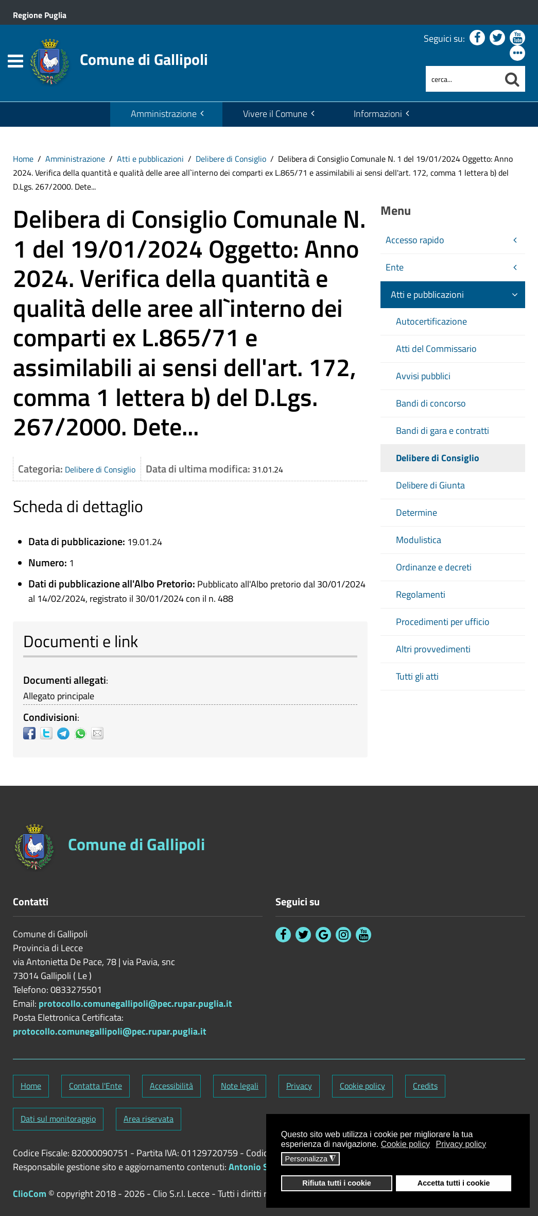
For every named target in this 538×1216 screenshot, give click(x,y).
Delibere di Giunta (430, 485)
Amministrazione (164, 114)
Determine (416, 512)
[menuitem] (166, 114)
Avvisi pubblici (423, 376)
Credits (425, 1085)
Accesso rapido (415, 240)
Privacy (299, 1085)
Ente (395, 267)
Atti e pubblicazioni (150, 159)
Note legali (239, 1085)
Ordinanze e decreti (434, 567)
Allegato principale (58, 696)
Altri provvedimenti (433, 649)
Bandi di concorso (431, 403)
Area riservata (148, 1118)
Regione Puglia (39, 15)
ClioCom (29, 1194)
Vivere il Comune (275, 114)
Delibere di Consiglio (231, 159)
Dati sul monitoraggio (58, 1118)
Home (23, 159)
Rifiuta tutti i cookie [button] (336, 1183)
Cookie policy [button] (405, 1144)
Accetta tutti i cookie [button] (454, 1183)
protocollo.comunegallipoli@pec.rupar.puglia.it (135, 1003)
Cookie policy (362, 1085)
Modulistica (418, 540)
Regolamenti (420, 594)
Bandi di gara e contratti (442, 430)
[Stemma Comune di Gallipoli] (118, 56)
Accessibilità (171, 1085)
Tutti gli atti (417, 676)
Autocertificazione (431, 321)
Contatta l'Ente (95, 1085)
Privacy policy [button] (461, 1144)
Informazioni (378, 114)
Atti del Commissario (436, 349)
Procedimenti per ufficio (443, 622)
